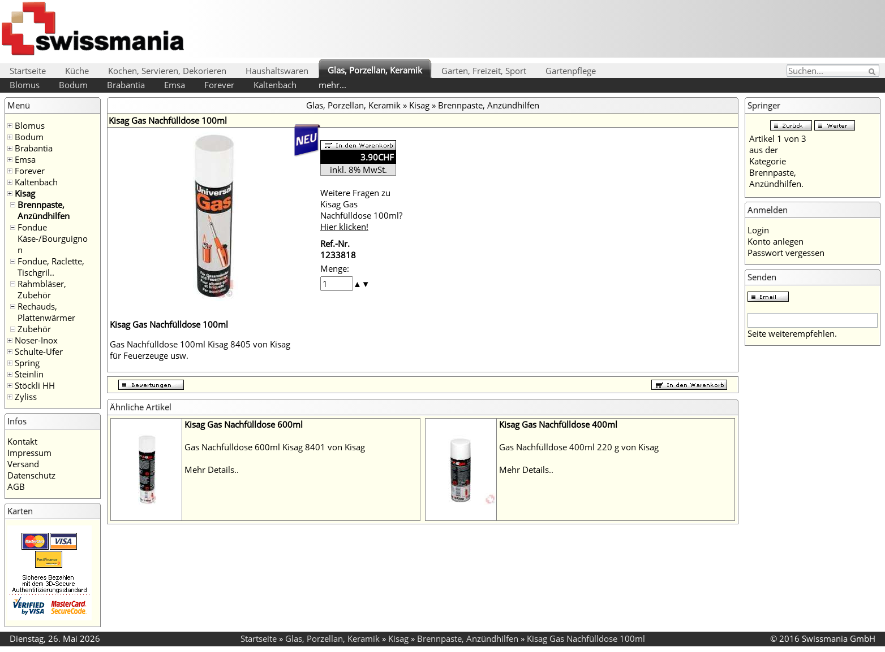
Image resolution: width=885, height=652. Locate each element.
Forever (219, 84)
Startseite (28, 70)
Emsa (174, 84)
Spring (27, 362)
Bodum (73, 84)
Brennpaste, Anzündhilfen (44, 210)
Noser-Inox (36, 340)
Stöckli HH (35, 385)
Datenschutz (31, 475)
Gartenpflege (570, 70)
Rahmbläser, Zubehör (42, 289)
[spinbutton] (336, 283)
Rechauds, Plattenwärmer (46, 312)
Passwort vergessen (785, 252)
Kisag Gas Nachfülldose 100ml (586, 638)
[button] (357, 283)
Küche (77, 70)
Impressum (29, 452)
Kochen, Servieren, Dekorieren (167, 70)
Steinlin (29, 374)
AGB (16, 486)
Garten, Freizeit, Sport (483, 70)
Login (758, 230)
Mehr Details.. (211, 469)
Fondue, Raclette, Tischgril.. (51, 266)
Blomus (25, 84)
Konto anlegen (775, 241)
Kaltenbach (275, 84)
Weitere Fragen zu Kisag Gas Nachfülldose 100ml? (361, 209)
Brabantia (126, 84)
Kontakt (22, 441)
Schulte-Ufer (39, 351)
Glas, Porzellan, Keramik (375, 70)
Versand (23, 464)
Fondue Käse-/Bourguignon (53, 238)
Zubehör (34, 328)
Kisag (25, 193)
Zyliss (26, 396)
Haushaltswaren (277, 70)
